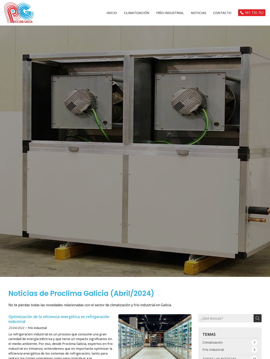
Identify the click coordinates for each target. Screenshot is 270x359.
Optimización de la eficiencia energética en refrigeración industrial (58, 322)
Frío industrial (37, 331)
